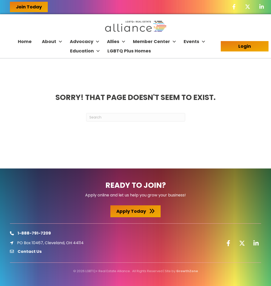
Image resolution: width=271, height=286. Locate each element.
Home (25, 41)
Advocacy (81, 41)
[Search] (135, 117)
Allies (113, 41)
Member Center (151, 41)
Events (191, 41)
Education (82, 51)
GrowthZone (187, 271)
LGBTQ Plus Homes (129, 51)
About (49, 41)
